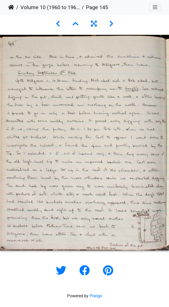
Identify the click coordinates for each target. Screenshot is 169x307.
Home (11, 7)
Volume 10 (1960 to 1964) (50, 7)
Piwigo (96, 295)
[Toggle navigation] (155, 7)
